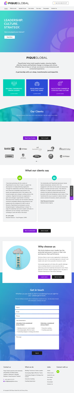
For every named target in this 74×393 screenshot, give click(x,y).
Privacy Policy (25, 390)
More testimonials (30, 231)
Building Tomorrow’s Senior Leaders (34, 370)
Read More (9, 37)
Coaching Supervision (30, 381)
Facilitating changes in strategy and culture (28, 332)
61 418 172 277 (10, 379)
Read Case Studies (30, 138)
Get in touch (44, 138)
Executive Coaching (29, 379)
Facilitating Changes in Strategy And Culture (34, 375)
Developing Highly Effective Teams (34, 373)
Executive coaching (46, 328)
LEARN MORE (14, 94)
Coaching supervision (47, 330)
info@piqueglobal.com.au (11, 381)
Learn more (44, 277)
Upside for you (50, 375)
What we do (50, 373)
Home (48, 370)
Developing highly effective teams (26, 330)
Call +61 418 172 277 (60, 3)
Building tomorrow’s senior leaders (26, 328)
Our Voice (49, 379)
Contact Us (50, 384)
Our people (50, 382)
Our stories (50, 377)
